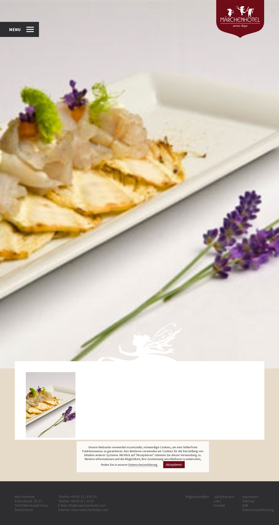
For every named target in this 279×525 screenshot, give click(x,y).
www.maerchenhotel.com (90, 510)
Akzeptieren (174, 464)
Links (217, 501)
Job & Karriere (224, 496)
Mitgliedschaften (197, 496)
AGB (245, 505)
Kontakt (219, 505)
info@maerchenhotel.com (87, 505)
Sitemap (248, 501)
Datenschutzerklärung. (143, 465)
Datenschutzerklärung (258, 510)
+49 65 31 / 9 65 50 (84, 496)
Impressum (250, 496)
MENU (15, 29)
